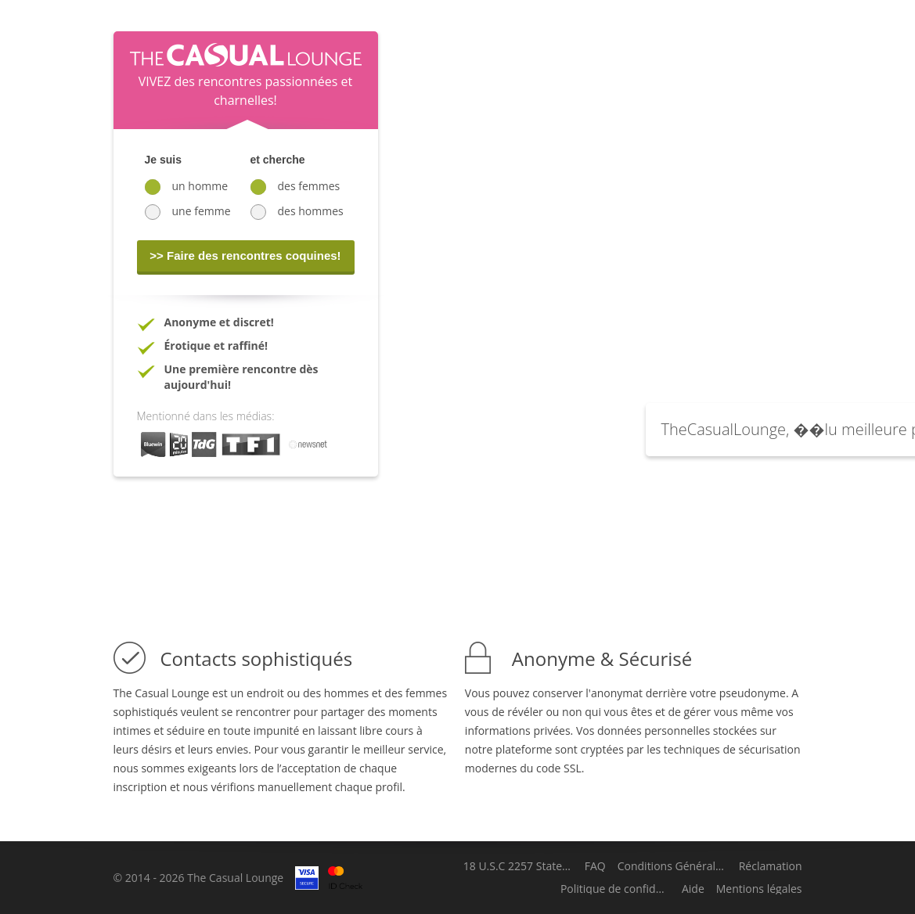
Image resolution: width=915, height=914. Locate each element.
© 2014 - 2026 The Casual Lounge (198, 877)
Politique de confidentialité (615, 888)
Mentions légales (759, 888)
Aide (693, 888)
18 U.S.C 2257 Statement (518, 866)
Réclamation (770, 866)
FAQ (595, 866)
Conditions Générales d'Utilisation (672, 866)
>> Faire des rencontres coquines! (244, 255)
